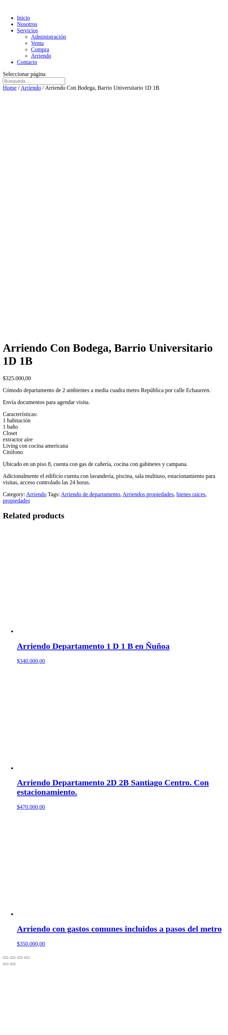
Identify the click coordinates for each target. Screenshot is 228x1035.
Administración (48, 37)
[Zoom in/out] (27, 958)
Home (10, 88)
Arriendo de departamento (90, 494)
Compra (40, 49)
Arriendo (41, 56)
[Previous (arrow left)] (5, 964)
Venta (37, 43)
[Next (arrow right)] (12, 964)
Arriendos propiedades (147, 494)
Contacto (27, 62)
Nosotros (27, 24)
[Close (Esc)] (5, 958)
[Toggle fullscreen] (20, 958)
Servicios (27, 30)
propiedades (16, 501)
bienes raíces (191, 494)
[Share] (12, 958)
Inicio (23, 18)
